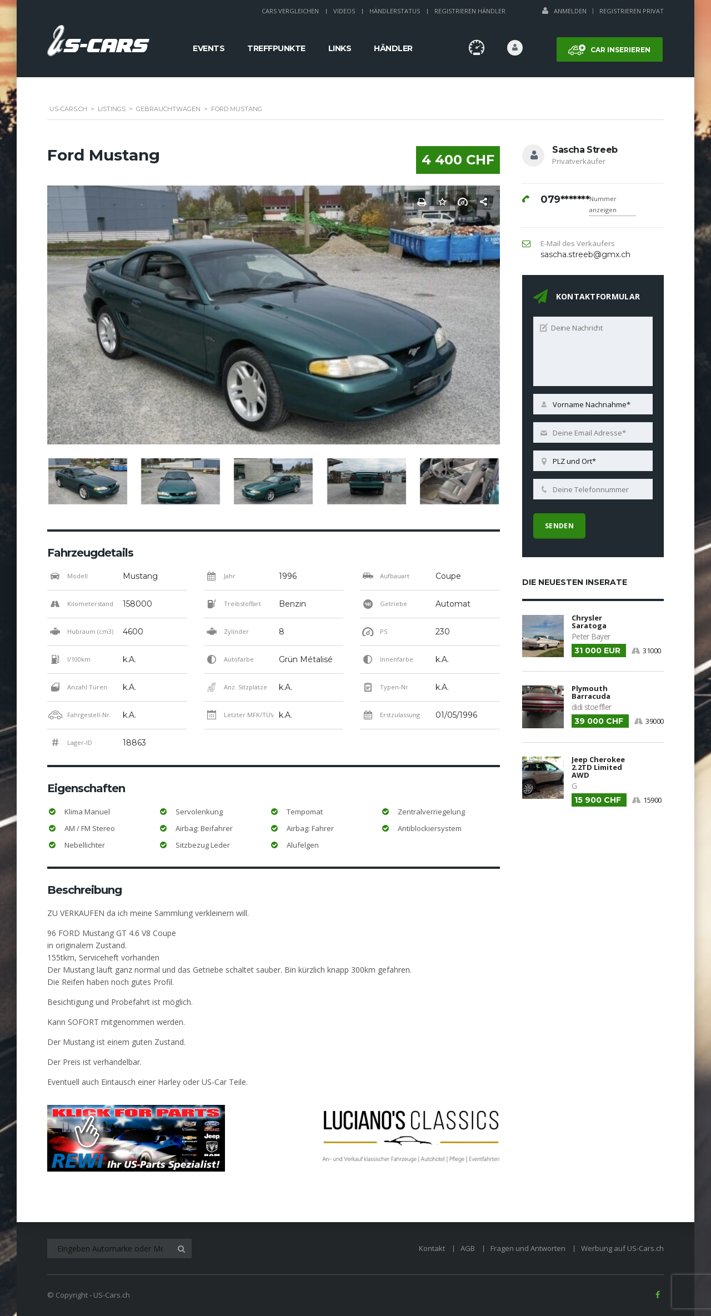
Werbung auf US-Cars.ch (622, 1248)
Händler (393, 48)
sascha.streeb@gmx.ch (585, 254)
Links (340, 48)
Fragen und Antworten (527, 1248)
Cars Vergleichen (290, 11)
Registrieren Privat (631, 11)
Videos (344, 11)
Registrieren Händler (469, 11)
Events (208, 48)
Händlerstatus (394, 11)
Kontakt (432, 1248)
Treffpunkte (276, 48)
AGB (467, 1248)
